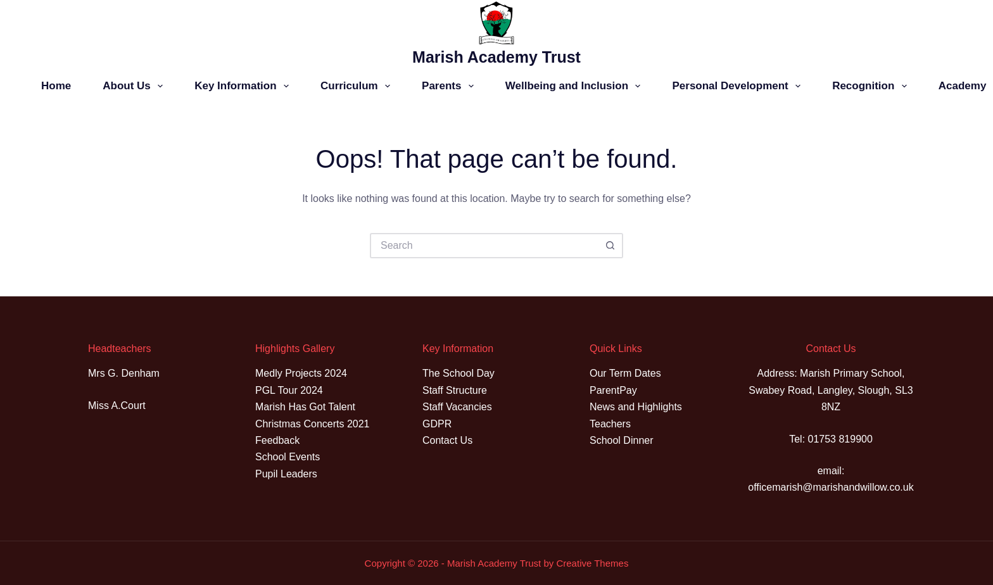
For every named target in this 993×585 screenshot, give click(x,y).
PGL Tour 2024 (289, 390)
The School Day (458, 373)
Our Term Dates (625, 373)
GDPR (437, 423)
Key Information (244, 86)
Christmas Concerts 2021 (312, 423)
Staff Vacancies (457, 406)
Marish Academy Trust (496, 57)
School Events (287, 456)
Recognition (872, 86)
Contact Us (447, 440)
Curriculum (357, 86)
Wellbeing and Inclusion (575, 86)
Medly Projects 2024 (301, 373)
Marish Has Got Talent (305, 406)
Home (56, 86)
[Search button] (610, 245)
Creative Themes (592, 563)
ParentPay (613, 390)
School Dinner (622, 440)
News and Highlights (636, 406)
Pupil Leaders (286, 474)
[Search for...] (484, 245)
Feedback (277, 440)
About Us (135, 86)
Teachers (610, 423)
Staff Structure (454, 390)
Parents (450, 86)
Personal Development (739, 86)
